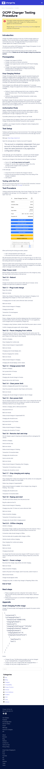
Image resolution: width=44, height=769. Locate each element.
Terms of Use (6, 744)
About (4, 735)
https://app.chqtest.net (14, 138)
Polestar (4, 761)
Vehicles (7, 702)
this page (19, 185)
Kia (3, 757)
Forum (4, 725)
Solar (6, 697)
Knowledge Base (9, 8)
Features (4, 719)
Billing (6, 680)
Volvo (3, 765)
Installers (17, 8)
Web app (4, 727)
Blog (3, 739)
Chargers (7, 682)
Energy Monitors (9, 687)
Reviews (4, 737)
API (3, 731)
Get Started (5, 717)
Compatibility (8, 684)
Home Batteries (9, 692)
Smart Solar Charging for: (9, 750)
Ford (3, 754)
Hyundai (4, 755)
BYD (3, 752)
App (6, 677)
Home (3, 8)
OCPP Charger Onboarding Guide (23, 26)
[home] (20, 3)
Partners (4, 741)
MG (3, 759)
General (7, 689)
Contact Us (5, 742)
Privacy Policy (5, 746)
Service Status (6, 723)
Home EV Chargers (7, 729)
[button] (42, 3)
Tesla (6, 699)
